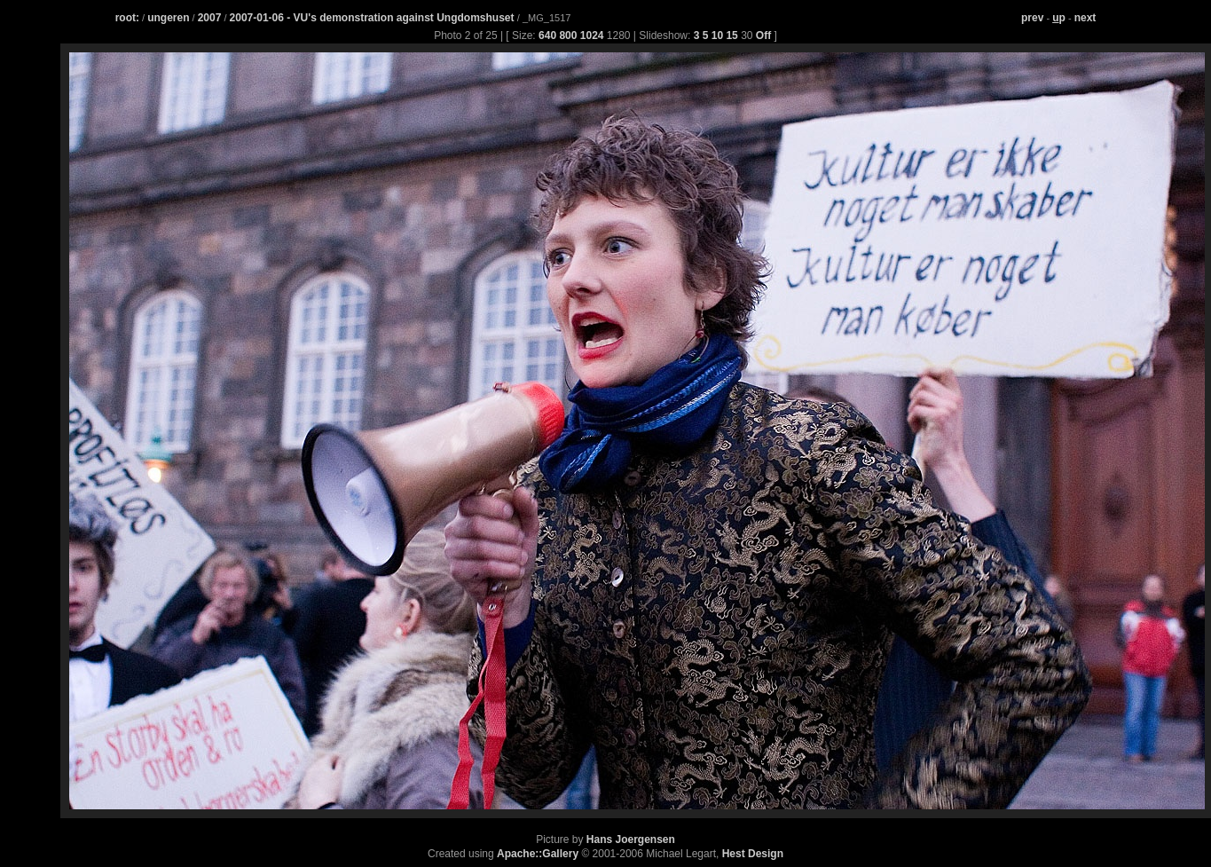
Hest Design (752, 853)
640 (547, 35)
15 (731, 35)
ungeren (168, 18)
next (1085, 18)
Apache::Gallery (537, 853)
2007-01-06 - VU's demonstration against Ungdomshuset (373, 18)
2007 (210, 18)
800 (568, 35)
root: (127, 18)
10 (717, 35)
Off (763, 35)
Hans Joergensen (630, 839)
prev (1032, 18)
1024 (592, 35)
